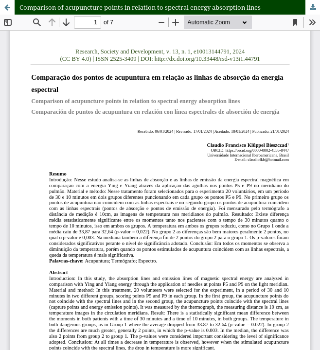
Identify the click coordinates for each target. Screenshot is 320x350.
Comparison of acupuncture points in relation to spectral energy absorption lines (140, 7)
